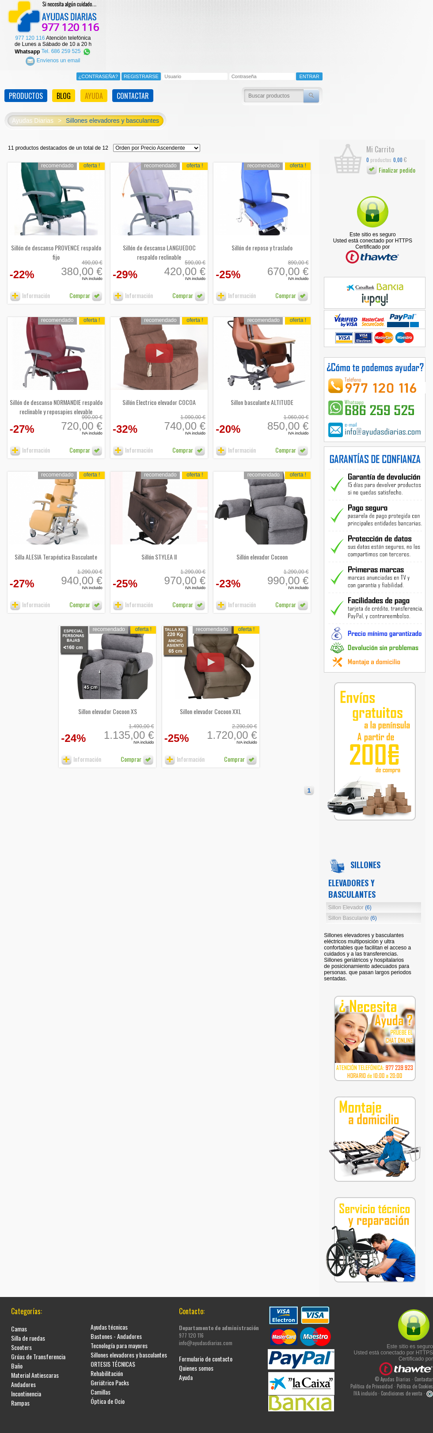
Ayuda (186, 1370)
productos (378, 152)
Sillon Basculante (352, 911)
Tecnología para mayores (119, 1338)
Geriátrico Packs (110, 1375)
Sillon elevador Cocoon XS (107, 704)
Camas (19, 1321)
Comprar (86, 288)
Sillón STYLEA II (159, 549)
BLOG (64, 88)
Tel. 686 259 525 (66, 45)
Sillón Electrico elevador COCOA (159, 395)
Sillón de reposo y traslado (262, 240)
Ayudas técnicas (109, 1319)
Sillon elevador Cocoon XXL (210, 704)
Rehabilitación (107, 1366)
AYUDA (94, 88)
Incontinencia (26, 1386)
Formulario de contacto (205, 1351)
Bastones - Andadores (116, 1329)
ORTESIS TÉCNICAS (113, 1356)
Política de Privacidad (371, 1379)
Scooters (21, 1340)
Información (30, 288)
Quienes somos (196, 1360)
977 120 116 (30, 31)
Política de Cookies (415, 1379)
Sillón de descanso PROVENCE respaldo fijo (56, 245)
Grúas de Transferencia (38, 1349)
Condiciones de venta (401, 1386)
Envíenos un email (53, 54)
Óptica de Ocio (108, 1394)
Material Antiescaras (35, 1368)
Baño (17, 1358)
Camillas (100, 1384)
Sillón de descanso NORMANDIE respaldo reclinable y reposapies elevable (56, 399)
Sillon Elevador (350, 900)
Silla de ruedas (28, 1330)
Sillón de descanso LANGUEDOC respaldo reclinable (159, 245)
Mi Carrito (380, 142)
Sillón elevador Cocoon (262, 549)
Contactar (423, 1372)
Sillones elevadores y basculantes (112, 113)
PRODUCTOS (26, 88)
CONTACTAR (133, 88)
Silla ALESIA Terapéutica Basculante (56, 549)
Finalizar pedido (390, 163)
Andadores (23, 1377)
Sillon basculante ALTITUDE (262, 395)
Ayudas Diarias (32, 113)
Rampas (20, 1395)
